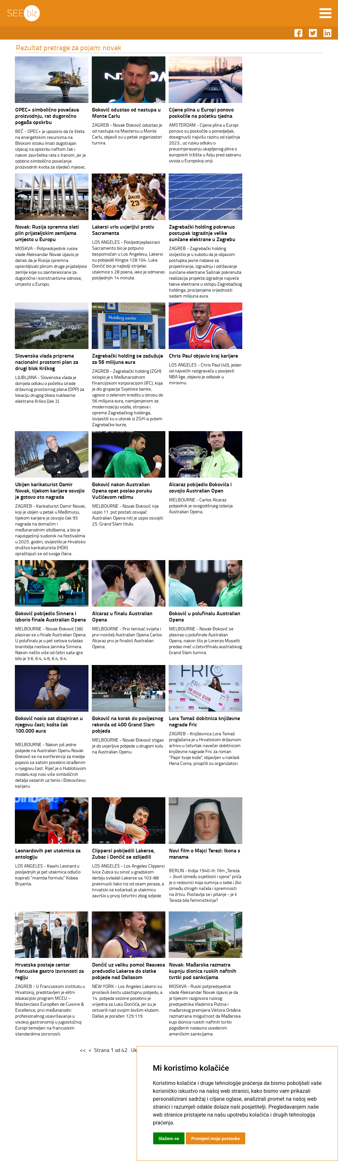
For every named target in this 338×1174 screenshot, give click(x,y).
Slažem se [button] (169, 1138)
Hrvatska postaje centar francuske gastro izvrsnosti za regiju (38, 971)
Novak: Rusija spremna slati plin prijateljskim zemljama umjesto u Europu (36, 233)
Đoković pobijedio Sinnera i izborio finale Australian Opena (39, 616)
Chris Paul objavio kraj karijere (192, 355)
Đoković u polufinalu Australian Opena (193, 616)
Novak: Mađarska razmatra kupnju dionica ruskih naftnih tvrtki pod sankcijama (191, 971)
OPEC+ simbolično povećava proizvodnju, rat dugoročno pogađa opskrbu (36, 116)
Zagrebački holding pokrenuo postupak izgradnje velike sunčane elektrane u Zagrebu (191, 233)
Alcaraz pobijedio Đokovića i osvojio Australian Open (189, 487)
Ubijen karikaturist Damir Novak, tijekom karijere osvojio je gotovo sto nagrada (39, 490)
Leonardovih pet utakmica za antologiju (37, 853)
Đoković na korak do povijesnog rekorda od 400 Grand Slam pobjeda (116, 724)
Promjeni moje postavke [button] (216, 1138)
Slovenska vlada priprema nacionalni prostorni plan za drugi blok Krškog (35, 362)
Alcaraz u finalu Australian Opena (111, 616)
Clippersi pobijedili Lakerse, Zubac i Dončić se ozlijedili (112, 853)
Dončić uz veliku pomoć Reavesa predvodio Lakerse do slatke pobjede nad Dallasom (117, 971)
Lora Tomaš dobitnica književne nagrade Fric (193, 721)
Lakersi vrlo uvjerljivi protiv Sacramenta (112, 230)
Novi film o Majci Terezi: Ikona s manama (193, 853)
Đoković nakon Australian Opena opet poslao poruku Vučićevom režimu (111, 490)
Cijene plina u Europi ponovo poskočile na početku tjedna (190, 112)
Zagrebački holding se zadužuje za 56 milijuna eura (116, 358)
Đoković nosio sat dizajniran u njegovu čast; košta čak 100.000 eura (38, 724)
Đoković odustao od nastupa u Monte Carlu (115, 112)
